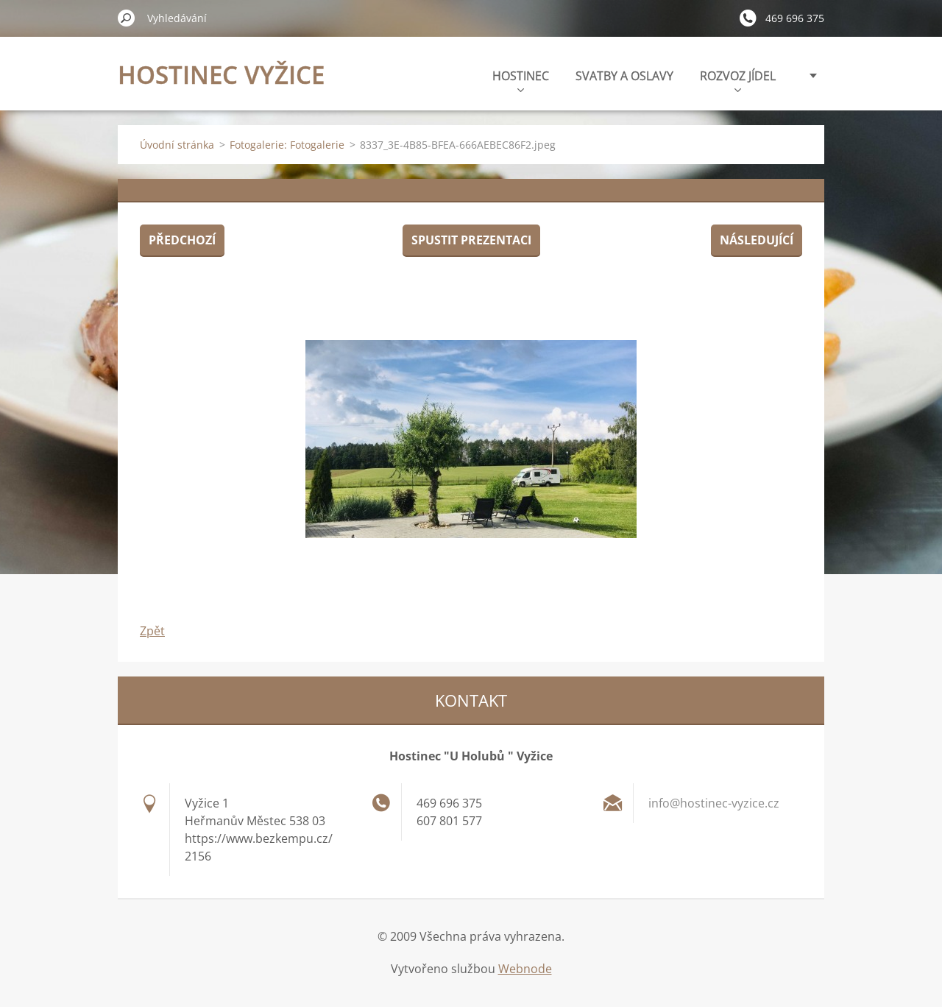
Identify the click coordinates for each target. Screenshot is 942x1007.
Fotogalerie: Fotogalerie (287, 145)
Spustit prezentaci (471, 240)
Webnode (525, 969)
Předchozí (182, 240)
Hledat (126, 17)
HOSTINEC (520, 80)
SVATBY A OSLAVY (624, 76)
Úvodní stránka (177, 145)
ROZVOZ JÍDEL (738, 80)
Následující (756, 240)
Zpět (152, 631)
